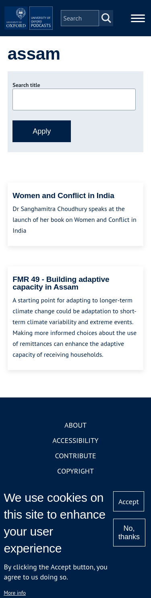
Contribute (75, 455)
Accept (128, 501)
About (75, 425)
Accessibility (75, 440)
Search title (26, 85)
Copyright (75, 471)
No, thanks (129, 532)
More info (15, 592)
